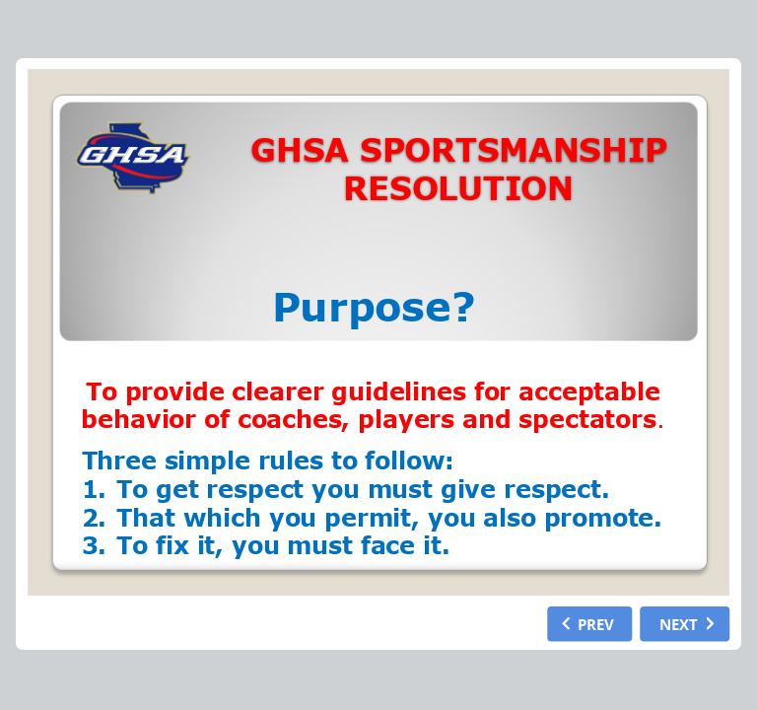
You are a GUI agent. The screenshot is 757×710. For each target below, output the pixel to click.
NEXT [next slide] (678, 623)
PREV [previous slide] (596, 623)
